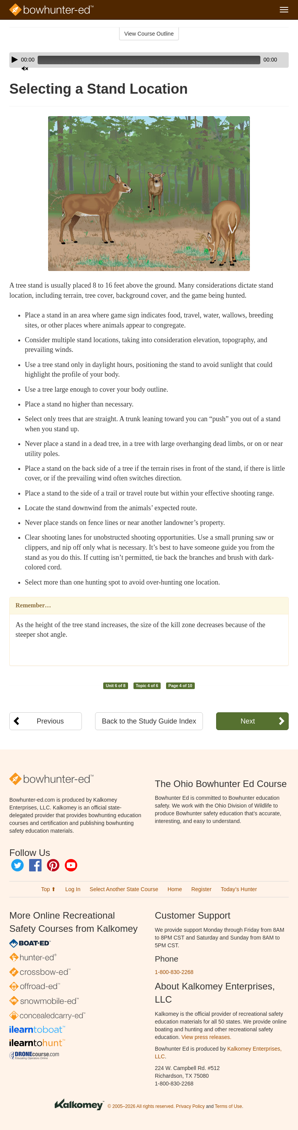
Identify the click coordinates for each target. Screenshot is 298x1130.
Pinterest (53, 865)
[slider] (138, 60)
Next (248, 721)
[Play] (15, 60)
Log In (72, 889)
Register (201, 889)
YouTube (71, 865)
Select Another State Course (124, 889)
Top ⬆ (48, 889)
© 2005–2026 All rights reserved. (141, 1106)
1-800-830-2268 (174, 972)
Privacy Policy (190, 1106)
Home (175, 889)
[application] (149, 60)
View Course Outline (148, 34)
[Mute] (261, 60)
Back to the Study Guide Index (149, 721)
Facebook (35, 865)
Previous (50, 721)
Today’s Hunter (239, 889)
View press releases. (207, 1037)
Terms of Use (228, 1106)
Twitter (17, 865)
